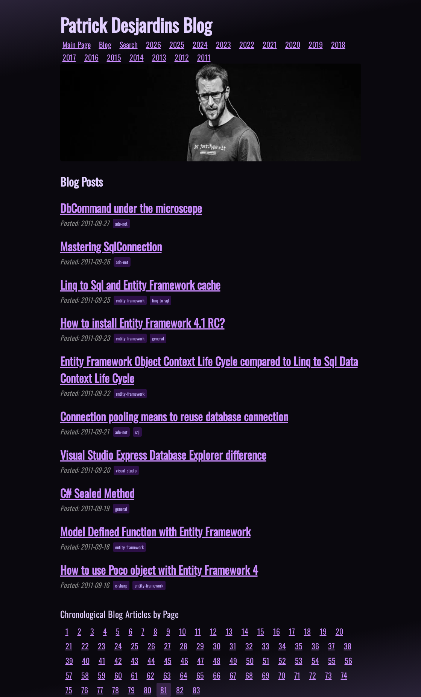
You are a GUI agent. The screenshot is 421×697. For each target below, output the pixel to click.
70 (281, 675)
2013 (159, 57)
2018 (338, 44)
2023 (223, 44)
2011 (204, 57)
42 (118, 660)
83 (196, 689)
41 (102, 660)
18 (307, 631)
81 (163, 689)
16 (276, 631)
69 (265, 675)
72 (312, 675)
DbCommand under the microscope (131, 207)
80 (147, 689)
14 (245, 631)
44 (151, 660)
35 (298, 645)
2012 (182, 57)
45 (168, 660)
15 (260, 631)
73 (328, 675)
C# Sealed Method (97, 492)
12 (213, 631)
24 (118, 645)
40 (86, 660)
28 (183, 645)
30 (216, 645)
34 (282, 645)
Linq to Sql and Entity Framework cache (140, 284)
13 (229, 631)
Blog (105, 44)
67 (232, 675)
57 (68, 675)
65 (200, 675)
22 (85, 645)
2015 (114, 57)
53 (298, 660)
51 (266, 660)
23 (101, 645)
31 (232, 645)
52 (282, 660)
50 (250, 660)
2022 (246, 44)
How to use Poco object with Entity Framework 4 (159, 569)
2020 (292, 44)
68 (249, 675)
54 (315, 660)
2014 (136, 57)
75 (68, 689)
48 (216, 660)
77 (100, 689)
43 (134, 660)
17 (292, 631)
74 (344, 675)
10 (182, 631)
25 (134, 645)
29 (200, 645)
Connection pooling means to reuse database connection (174, 416)
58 (85, 675)
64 (183, 675)
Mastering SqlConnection (111, 246)
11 (198, 631)
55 (332, 660)
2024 (200, 44)
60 (118, 675)
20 (339, 631)
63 (167, 675)
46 (184, 660)
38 (347, 645)
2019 (316, 44)
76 (84, 689)
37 (331, 645)
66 (216, 675)
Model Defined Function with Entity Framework (155, 531)
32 (249, 645)
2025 (176, 44)
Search (129, 44)
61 (134, 675)
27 (167, 645)
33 (265, 645)
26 (151, 645)
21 (68, 645)
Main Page (76, 44)
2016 (91, 57)
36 (315, 645)
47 (200, 660)
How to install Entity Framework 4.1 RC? (142, 322)
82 (180, 689)
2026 (153, 44)
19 (323, 631)
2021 (270, 44)
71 (297, 675)
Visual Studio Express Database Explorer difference (163, 454)
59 (101, 675)
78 (115, 689)
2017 (69, 57)
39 (69, 660)
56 (348, 660)
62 (150, 675)
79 (131, 689)
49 (233, 660)
